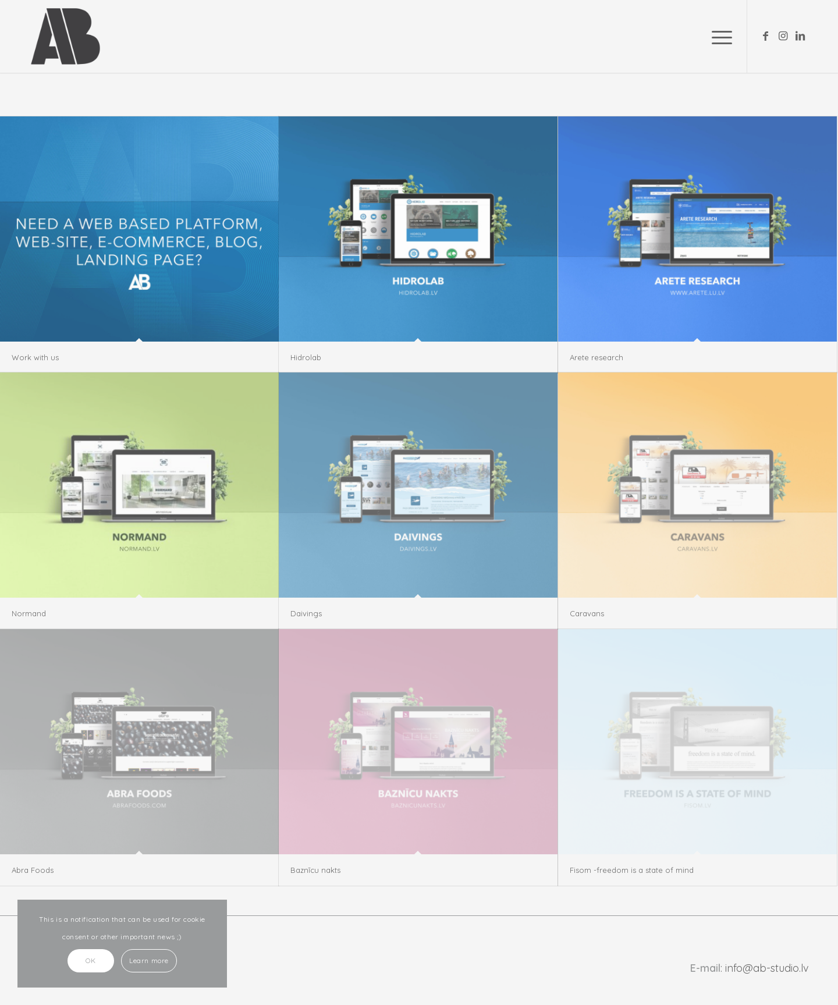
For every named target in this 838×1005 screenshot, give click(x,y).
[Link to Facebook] (765, 36)
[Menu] (718, 36)
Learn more (149, 960)
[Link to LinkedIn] (800, 36)
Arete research (596, 357)
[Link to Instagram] (782, 36)
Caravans (587, 613)
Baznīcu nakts (315, 870)
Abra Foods (33, 870)
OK (90, 960)
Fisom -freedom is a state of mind (632, 870)
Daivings (306, 613)
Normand (29, 613)
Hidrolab (305, 357)
